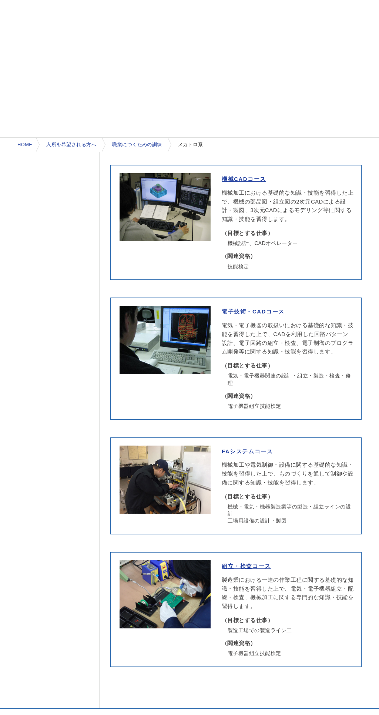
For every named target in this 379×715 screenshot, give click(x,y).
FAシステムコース (247, 451)
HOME (24, 144)
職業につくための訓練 (137, 144)
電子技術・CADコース (253, 312)
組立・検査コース (246, 566)
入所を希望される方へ (71, 144)
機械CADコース (244, 179)
